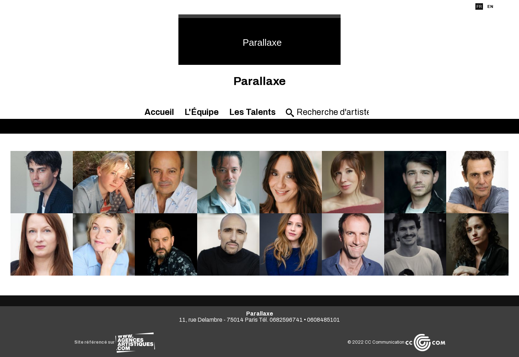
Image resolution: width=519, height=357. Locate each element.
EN (490, 6)
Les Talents (252, 112)
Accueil (159, 112)
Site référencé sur (114, 342)
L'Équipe (202, 112)
